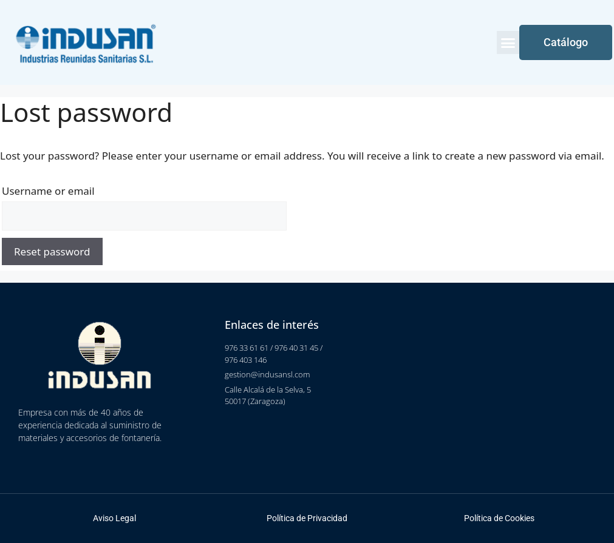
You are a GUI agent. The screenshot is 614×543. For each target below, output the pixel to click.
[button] (508, 42)
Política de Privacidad (307, 518)
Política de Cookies (499, 518)
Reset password (52, 251)
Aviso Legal (114, 518)
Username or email (48, 191)
